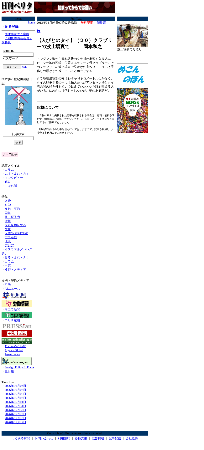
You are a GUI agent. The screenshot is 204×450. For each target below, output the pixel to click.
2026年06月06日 (15, 394)
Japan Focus (12, 354)
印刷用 (101, 22)
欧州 (8, 221)
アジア (9, 245)
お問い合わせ (44, 438)
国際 (8, 213)
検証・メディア (15, 269)
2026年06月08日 (15, 385)
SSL (24, 66)
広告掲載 (98, 438)
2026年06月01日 (15, 402)
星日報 (9, 371)
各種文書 (81, 438)
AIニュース (12, 288)
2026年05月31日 (15, 406)
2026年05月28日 (15, 418)
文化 (8, 229)
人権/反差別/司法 (16, 233)
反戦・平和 (12, 209)
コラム (9, 169)
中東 (8, 265)
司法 (8, 284)
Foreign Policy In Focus (19, 367)
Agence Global (14, 350)
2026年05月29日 (15, 414)
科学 (8, 205)
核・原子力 (12, 217)
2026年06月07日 (15, 389)
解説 (8, 181)
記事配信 (115, 438)
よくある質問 (21, 438)
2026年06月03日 (15, 398)
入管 (8, 200)
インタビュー (14, 177)
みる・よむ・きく (17, 173)
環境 (8, 241)
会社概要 (132, 438)
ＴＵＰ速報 (12, 320)
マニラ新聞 (12, 309)
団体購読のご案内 (17, 34)
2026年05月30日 (15, 410)
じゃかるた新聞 (15, 346)
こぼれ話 (11, 185)
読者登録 (11, 26)
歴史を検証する (15, 225)
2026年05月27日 (15, 422)
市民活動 (11, 237)
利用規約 (64, 438)
